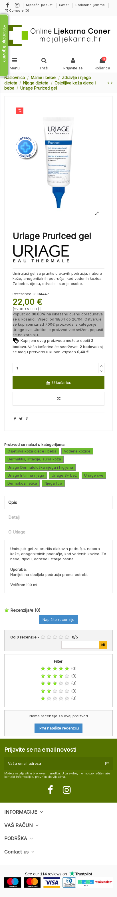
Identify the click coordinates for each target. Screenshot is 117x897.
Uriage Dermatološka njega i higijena (40, 467)
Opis (12, 502)
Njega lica (53, 483)
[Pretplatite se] (107, 763)
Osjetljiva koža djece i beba (32, 451)
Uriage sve (22, 329)
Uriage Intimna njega (25, 475)
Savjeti (64, 5)
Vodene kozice (77, 451)
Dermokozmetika (22, 483)
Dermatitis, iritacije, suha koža (34, 459)
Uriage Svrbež (64, 475)
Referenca (22, 294)
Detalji (14, 517)
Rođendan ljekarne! (90, 5)
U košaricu (58, 382)
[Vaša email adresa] (53, 763)
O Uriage (16, 532)
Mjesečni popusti (40, 5)
